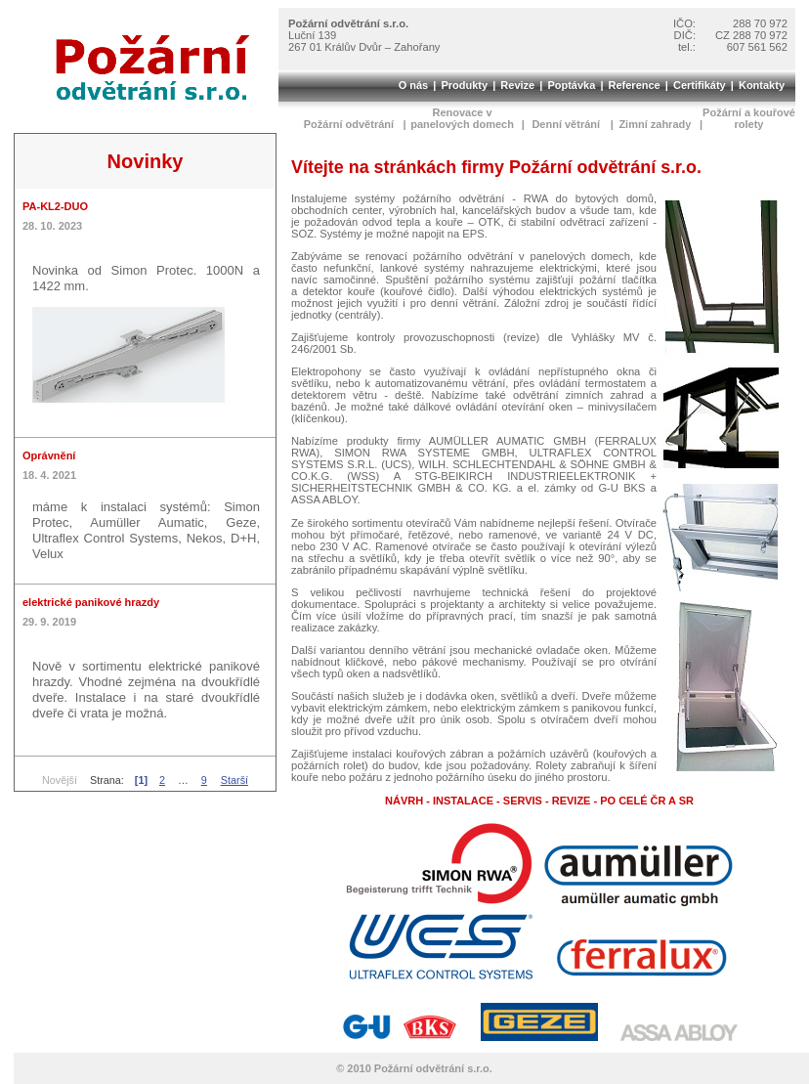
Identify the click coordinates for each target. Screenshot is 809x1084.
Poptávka (571, 85)
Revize (517, 85)
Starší (234, 780)
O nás (414, 85)
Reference (634, 85)
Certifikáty (699, 85)
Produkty (464, 85)
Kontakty (762, 85)
